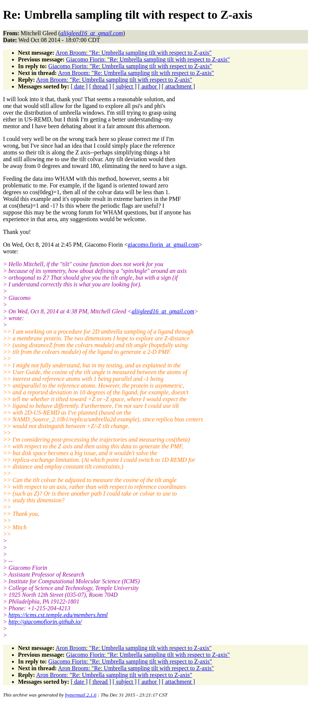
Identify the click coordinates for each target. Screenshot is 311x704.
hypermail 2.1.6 (81, 695)
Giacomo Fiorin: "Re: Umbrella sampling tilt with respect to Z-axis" (148, 59)
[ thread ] (100, 86)
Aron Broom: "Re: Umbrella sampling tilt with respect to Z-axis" (133, 52)
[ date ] (79, 86)
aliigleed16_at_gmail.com (163, 311)
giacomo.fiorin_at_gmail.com (163, 244)
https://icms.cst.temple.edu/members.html (58, 615)
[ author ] (149, 86)
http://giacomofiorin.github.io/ (45, 622)
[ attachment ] (178, 86)
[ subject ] (125, 86)
